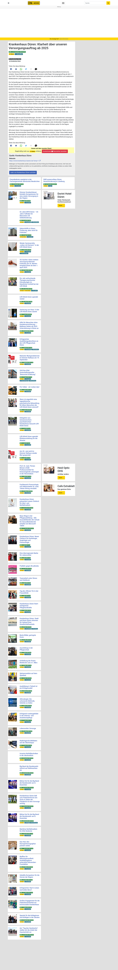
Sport (50, 185)
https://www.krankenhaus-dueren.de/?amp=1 (24, 161)
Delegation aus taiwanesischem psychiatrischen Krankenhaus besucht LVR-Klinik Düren (29, 422)
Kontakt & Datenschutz (18, 958)
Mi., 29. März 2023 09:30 (25, 627)
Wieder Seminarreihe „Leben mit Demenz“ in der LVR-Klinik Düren (29, 245)
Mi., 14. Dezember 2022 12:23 (26, 772)
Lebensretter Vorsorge (28, 728)
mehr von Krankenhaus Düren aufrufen (23, 172)
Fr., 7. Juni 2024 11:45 (25, 457)
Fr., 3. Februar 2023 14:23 (25, 705)
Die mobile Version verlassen (59, 967)
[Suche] (94, 3)
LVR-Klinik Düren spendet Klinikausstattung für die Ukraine (29, 438)
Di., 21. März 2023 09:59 (25, 652)
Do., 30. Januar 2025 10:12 (26, 288)
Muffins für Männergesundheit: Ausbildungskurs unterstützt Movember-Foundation (28, 860)
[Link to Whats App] (21, 69)
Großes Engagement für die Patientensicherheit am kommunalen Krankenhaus (29, 902)
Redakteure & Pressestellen (20, 959)
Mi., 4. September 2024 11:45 (26, 362)
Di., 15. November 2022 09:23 (26, 806)
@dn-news (85, 955)
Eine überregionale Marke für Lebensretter (29, 554)
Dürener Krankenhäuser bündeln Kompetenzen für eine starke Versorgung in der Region (29, 195)
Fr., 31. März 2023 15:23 (25, 610)
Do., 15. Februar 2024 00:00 (26, 491)
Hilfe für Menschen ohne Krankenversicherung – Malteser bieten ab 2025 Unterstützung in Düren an (29, 325)
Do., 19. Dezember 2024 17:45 (16, 184)
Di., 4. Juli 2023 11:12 (25, 545)
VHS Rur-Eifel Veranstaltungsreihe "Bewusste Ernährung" (28, 372)
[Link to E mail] (31, 69)
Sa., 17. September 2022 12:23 (26, 934)
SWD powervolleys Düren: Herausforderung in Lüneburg (54, 180)
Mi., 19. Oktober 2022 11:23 (26, 879)
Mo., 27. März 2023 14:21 (25, 639)
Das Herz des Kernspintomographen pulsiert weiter (28, 844)
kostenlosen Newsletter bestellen (55, 151)
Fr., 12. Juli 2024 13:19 (25, 428)
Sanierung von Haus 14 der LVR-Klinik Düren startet (29, 311)
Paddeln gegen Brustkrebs (29, 566)
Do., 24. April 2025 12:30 (25, 235)
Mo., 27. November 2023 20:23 (26, 528)
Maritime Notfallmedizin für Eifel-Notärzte (28, 830)
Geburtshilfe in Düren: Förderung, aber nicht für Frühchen (29, 230)
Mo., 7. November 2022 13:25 (26, 848)
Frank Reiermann (97, 961)
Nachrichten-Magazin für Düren (20, 956)
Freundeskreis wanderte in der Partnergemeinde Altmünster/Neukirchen (25, 180)
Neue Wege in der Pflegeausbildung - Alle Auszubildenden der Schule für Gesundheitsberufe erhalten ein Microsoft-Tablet (29, 521)
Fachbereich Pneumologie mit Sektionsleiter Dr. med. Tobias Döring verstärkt (29, 486)
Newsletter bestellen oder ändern (59, 957)
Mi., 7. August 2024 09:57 (25, 409)
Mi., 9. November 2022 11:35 (26, 833)
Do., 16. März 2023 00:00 (25, 678)
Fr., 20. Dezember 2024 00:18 (50, 184)
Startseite (15, 951)
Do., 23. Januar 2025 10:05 (26, 301)
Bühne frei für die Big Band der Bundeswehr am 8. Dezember (29, 783)
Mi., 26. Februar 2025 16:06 (26, 270)
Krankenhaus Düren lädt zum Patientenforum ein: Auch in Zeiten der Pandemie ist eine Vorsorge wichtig (30, 799)
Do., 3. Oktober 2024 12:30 (26, 347)
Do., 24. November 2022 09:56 (26, 787)
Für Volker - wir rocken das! (29, 387)
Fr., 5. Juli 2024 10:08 (25, 443)
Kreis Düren (23, 236)
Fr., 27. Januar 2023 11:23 (26, 720)
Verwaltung (18, 185)
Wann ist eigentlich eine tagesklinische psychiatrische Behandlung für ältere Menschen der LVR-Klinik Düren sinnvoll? (29, 403)
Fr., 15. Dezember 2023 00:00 (26, 507)
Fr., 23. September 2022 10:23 (26, 920)
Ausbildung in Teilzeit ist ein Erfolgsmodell (28, 687)
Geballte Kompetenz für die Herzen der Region (29, 876)
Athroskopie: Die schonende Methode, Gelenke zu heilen (27, 701)
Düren (11, 54)
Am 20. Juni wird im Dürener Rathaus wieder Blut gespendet (28, 453)
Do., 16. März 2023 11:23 (25, 665)
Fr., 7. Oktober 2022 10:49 (25, 907)
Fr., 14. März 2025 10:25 (25, 249)
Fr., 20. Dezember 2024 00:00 (17, 52)
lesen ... (61, 205)
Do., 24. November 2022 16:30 (26, 820)
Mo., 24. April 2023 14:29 (25, 568)
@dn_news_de (102, 955)
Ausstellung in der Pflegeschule (26, 649)
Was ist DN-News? (17, 954)
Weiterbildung (35, 222)
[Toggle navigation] (63, 3)
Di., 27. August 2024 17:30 (26, 377)
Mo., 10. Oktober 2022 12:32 (26, 892)
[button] (36, 69)
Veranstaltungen (24, 253)
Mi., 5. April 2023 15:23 (25, 582)
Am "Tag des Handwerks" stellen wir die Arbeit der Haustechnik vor (29, 930)
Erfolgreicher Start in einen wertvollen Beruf (29, 889)
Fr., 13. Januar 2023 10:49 (26, 745)
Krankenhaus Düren (15, 59)
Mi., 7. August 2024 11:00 (25, 389)
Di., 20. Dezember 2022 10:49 (26, 758)
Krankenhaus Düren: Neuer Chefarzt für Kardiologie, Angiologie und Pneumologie (29, 539)
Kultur (26, 822)
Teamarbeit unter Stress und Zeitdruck (28, 579)
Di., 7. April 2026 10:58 (25, 200)
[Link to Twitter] (26, 69)
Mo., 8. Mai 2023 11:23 (25, 557)
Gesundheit (18, 54)
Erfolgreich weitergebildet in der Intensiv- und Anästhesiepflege (29, 715)
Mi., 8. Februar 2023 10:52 (26, 690)
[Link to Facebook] (11, 69)
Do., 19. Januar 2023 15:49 (26, 731)
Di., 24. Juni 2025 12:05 (25, 220)
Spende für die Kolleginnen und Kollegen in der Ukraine (29, 916)
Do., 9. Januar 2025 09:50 (25, 314)
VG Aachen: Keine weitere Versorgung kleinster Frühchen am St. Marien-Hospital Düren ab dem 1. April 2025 (29, 263)
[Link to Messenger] (16, 69)
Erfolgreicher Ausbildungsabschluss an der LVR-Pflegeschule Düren (29, 342)
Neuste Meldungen (17, 952)
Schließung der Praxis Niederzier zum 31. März (28, 662)
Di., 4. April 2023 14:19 (25, 595)
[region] (59, 23)
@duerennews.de (85, 952)
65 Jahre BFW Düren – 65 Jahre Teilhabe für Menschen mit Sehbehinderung (29, 215)
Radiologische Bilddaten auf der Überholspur (28, 742)
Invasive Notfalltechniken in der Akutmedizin (29, 754)
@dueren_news (103, 952)
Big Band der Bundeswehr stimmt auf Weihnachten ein (29, 768)
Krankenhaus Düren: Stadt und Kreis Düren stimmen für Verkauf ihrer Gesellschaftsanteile (29, 621)
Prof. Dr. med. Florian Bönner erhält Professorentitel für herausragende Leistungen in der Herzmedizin (29, 470)
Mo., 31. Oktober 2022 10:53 (26, 867)
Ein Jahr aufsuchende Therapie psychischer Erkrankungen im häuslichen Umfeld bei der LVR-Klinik (29, 282)
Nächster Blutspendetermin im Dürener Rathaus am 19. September (30, 358)
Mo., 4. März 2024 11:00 (25, 476)
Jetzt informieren (63, 39)
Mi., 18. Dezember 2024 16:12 (26, 331)
